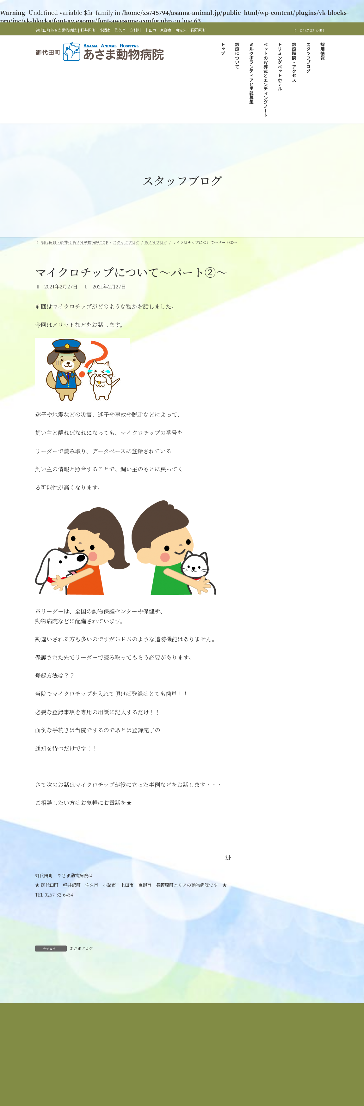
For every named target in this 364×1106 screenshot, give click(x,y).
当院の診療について (150, 1042)
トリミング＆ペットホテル (107, 1046)
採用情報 (236, 1046)
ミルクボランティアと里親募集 (206, 1042)
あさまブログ (81, 948)
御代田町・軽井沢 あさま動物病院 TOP (87, 1042)
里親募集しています (275, 298)
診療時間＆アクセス (160, 1046)
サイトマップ (267, 1046)
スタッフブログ (202, 1046)
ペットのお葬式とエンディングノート (278, 1042)
